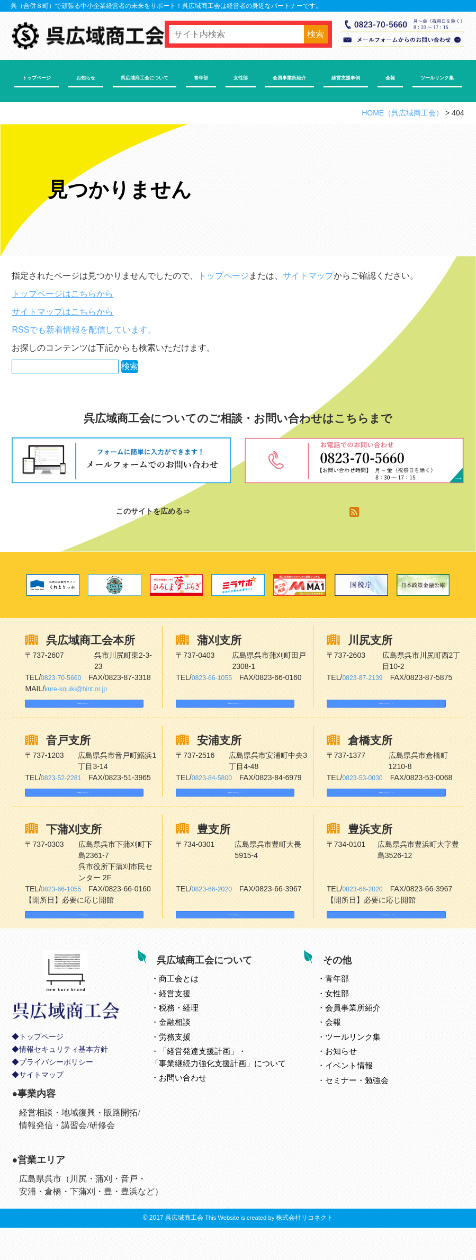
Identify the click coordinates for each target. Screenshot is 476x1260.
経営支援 (187, 1022)
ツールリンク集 (437, 78)
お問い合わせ (195, 1106)
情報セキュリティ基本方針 (63, 1088)
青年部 (201, 78)
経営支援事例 (345, 78)
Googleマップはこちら (73, 708)
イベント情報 (361, 1094)
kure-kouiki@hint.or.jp (80, 688)
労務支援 (187, 1065)
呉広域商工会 (184, 1250)
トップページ (36, 78)
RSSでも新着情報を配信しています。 (84, 329)
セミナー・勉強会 (369, 1109)
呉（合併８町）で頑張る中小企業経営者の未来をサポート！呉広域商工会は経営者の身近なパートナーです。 (166, 6)
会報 (390, 78)
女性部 (240, 78)
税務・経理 (191, 1036)
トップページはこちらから (62, 293)
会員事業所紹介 (289, 78)
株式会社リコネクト (304, 1250)
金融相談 (187, 1051)
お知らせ (85, 78)
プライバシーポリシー (56, 1100)
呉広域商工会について (144, 78)
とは (191, 1007)
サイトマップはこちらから (62, 311)
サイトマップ (308, 275)
